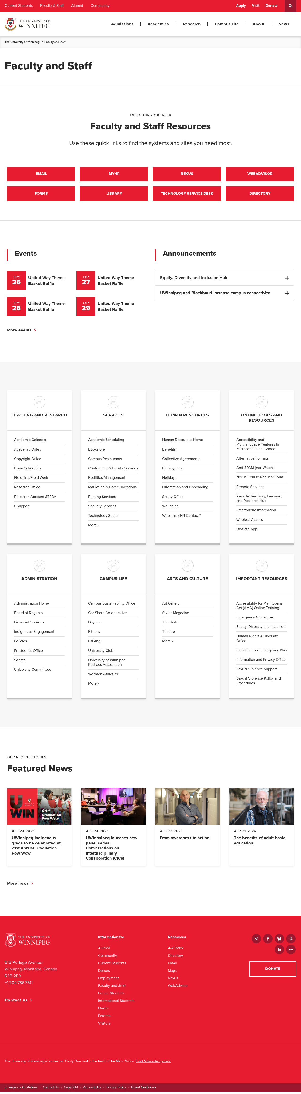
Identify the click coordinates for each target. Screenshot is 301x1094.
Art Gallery (171, 605)
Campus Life (227, 24)
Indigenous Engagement (34, 633)
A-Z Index (176, 950)
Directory (259, 195)
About (258, 24)
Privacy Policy (116, 1089)
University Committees (32, 671)
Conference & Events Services (113, 470)
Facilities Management (106, 479)
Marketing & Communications (112, 489)
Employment (172, 470)
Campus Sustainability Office (111, 605)
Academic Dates (27, 451)
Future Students (111, 995)
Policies (20, 643)
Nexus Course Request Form (259, 479)
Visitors (104, 1025)
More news (18, 885)
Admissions (122, 24)
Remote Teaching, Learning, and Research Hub (259, 500)
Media (103, 1010)
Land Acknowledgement (153, 1063)
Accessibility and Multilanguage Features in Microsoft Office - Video (257, 446)
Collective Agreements (181, 461)
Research (192, 24)
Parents (104, 1018)
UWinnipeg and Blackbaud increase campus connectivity (215, 295)
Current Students (19, 5)
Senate (20, 662)
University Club (100, 652)
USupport (22, 508)
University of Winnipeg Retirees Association (107, 664)
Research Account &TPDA (35, 499)
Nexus (187, 174)
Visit (255, 5)
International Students (116, 1003)
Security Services (102, 508)
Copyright (71, 1089)
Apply (241, 5)
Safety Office (172, 499)
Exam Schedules (27, 470)
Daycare (95, 624)
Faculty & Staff (52, 5)
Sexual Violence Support (256, 671)
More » (93, 527)
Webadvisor (260, 174)
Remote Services (250, 489)
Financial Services (29, 624)
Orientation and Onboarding (185, 489)
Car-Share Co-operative (107, 615)
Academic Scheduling (106, 442)
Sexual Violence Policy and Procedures (258, 683)
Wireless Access (249, 522)
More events (19, 332)
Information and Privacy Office (261, 661)
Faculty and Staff (111, 987)
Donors (104, 972)
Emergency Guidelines (254, 619)
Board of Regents (28, 615)
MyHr (114, 174)
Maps (172, 972)
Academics (158, 24)
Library (114, 195)
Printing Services (102, 499)
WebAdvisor (178, 987)
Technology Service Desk (187, 195)
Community (100, 5)
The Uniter (171, 624)
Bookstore (96, 451)
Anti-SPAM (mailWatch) (255, 470)
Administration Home (31, 605)
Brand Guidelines (143, 1089)
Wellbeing (170, 508)
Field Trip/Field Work (31, 479)
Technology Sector (103, 517)
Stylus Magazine (175, 615)
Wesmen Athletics (103, 676)
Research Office (27, 489)
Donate (271, 5)
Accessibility (92, 1089)
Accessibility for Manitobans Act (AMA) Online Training (259, 607)
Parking (94, 643)
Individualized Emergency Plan (261, 652)
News (283, 24)
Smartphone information (256, 512)
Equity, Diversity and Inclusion (260, 628)
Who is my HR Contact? (181, 517)
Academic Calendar (30, 442)
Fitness (94, 633)
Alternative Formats (252, 460)
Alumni (77, 5)
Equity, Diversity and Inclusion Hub (193, 279)
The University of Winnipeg (22, 42)
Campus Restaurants (105, 461)
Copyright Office (27, 461)
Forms (41, 195)
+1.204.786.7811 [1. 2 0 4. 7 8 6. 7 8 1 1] (18, 984)
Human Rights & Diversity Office (257, 640)
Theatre (168, 633)
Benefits (169, 451)
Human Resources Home (182, 442)
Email (41, 174)
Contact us (16, 1002)
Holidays (169, 479)
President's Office (28, 652)
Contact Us (51, 1089)
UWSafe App (246, 531)
